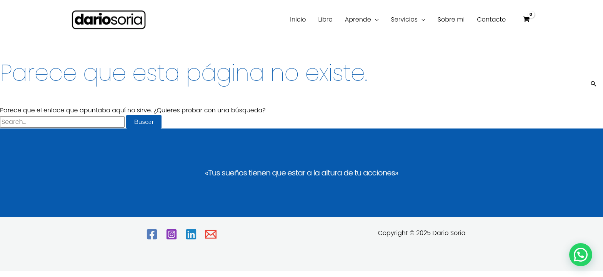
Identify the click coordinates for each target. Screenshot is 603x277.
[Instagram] (171, 234)
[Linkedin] (191, 234)
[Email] (211, 234)
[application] (375, 19)
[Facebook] (152, 234)
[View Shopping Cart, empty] (526, 19)
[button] (580, 254)
